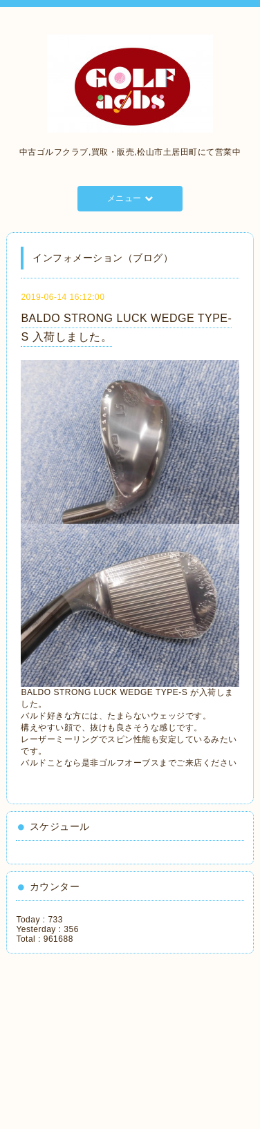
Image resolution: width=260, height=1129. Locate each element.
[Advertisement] (79, 1036)
